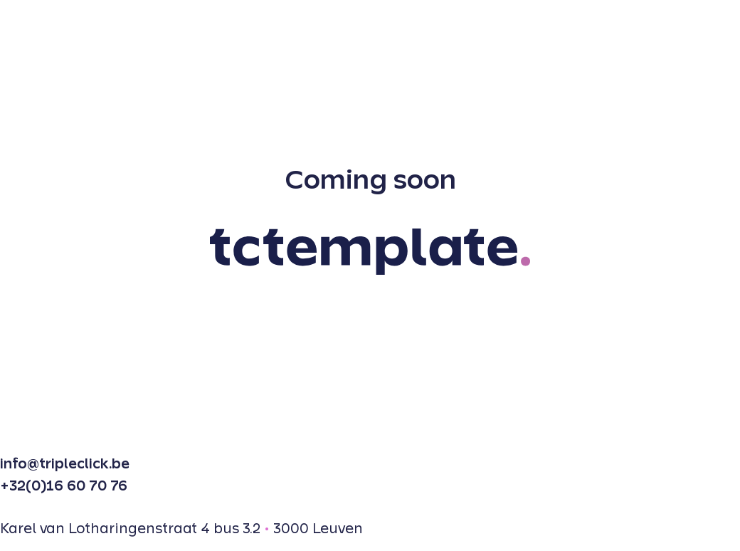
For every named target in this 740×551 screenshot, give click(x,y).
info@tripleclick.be (65, 464)
